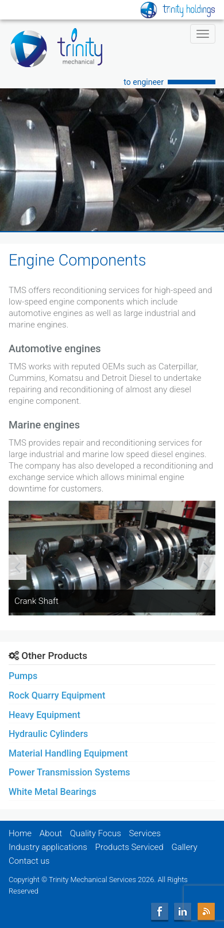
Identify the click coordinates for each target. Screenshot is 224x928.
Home (20, 833)
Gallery (184, 847)
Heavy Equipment (44, 714)
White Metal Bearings (52, 791)
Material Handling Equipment (68, 753)
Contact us (29, 861)
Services (145, 833)
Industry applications (48, 847)
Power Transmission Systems (69, 772)
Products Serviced (129, 847)
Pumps (23, 675)
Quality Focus (95, 833)
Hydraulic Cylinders (48, 733)
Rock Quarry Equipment (57, 695)
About (51, 833)
